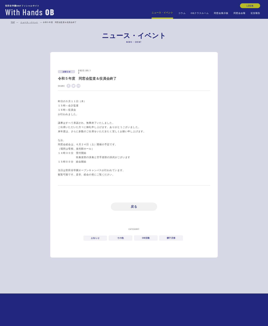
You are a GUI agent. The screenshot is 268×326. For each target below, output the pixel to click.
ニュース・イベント (162, 12)
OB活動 (146, 239)
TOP (13, 22)
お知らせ (95, 239)
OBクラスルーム (200, 13)
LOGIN (250, 5)
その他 (120, 239)
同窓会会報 (239, 13)
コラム (181, 13)
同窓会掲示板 (221, 13)
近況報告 (255, 13)
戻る (134, 207)
